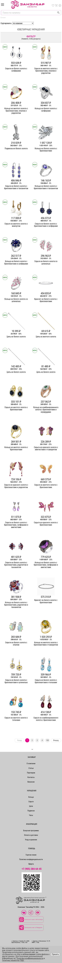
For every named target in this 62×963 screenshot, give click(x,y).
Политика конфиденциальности (31, 859)
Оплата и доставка (31, 835)
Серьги (31, 802)
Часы (31, 815)
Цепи (31, 806)
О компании (31, 763)
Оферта (31, 864)
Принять (55, 954)
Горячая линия (31, 855)
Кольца (31, 797)
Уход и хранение (31, 840)
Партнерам (31, 773)
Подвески (31, 811)
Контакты (31, 777)
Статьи (31, 768)
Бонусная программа (31, 831)
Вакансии (31, 782)
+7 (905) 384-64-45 (31, 868)
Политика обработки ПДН (13, 960)
